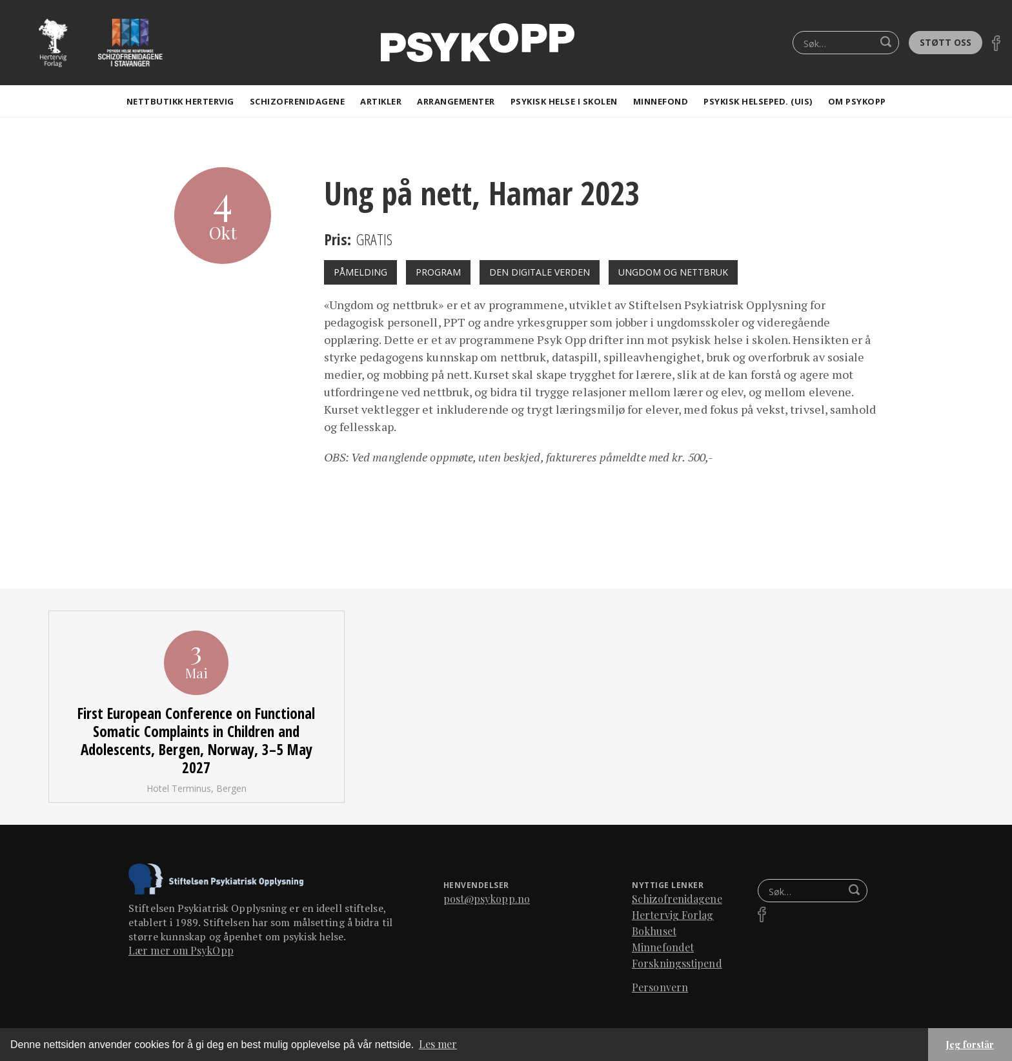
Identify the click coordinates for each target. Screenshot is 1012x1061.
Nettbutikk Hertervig (180, 101)
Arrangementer (456, 101)
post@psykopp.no (487, 898)
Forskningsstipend (677, 963)
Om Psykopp (857, 101)
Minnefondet (663, 947)
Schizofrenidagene (297, 101)
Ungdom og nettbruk (673, 272)
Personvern (660, 987)
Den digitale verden (539, 272)
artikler (380, 101)
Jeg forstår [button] (970, 1044)
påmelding (360, 272)
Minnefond (661, 101)
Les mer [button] (438, 1044)
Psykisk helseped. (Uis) (758, 101)
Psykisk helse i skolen (564, 101)
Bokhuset (654, 931)
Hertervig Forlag (673, 915)
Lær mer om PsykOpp (181, 950)
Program (438, 272)
